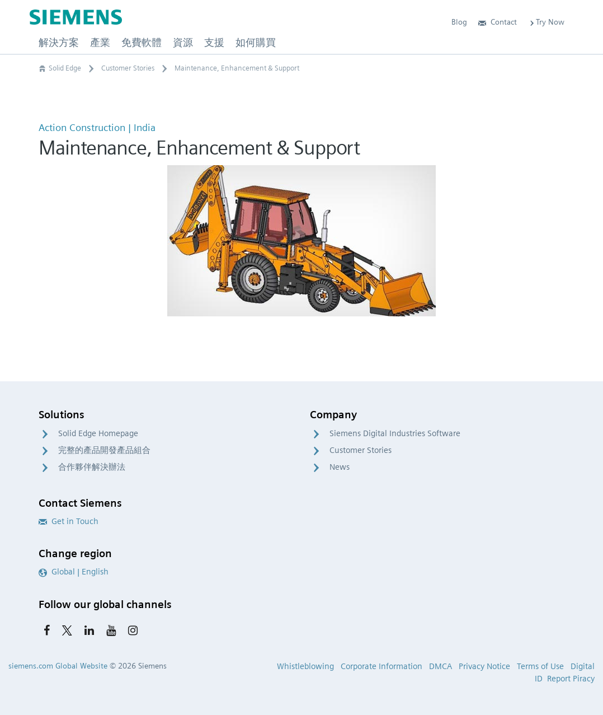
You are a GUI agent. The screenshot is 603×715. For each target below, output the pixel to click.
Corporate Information (381, 666)
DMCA (440, 666)
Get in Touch (68, 521)
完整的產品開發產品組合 (104, 450)
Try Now (546, 21)
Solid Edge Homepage (98, 433)
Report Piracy (571, 679)
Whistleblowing (305, 666)
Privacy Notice (484, 666)
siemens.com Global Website (57, 665)
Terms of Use (540, 666)
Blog (459, 21)
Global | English (74, 572)
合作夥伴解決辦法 (91, 467)
